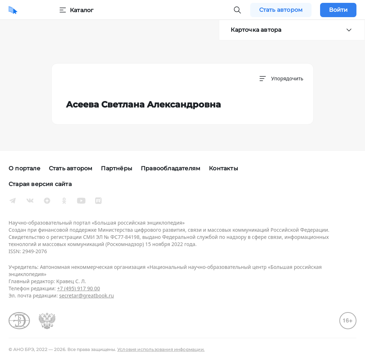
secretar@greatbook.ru (86, 295)
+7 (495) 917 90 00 (78, 288)
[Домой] (13, 10)
